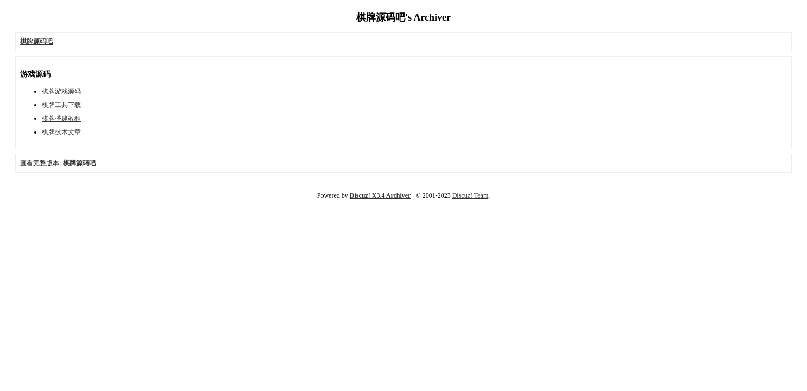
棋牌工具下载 (61, 105)
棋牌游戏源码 (61, 91)
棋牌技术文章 (61, 132)
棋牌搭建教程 (61, 118)
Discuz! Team (470, 195)
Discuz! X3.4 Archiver (380, 195)
